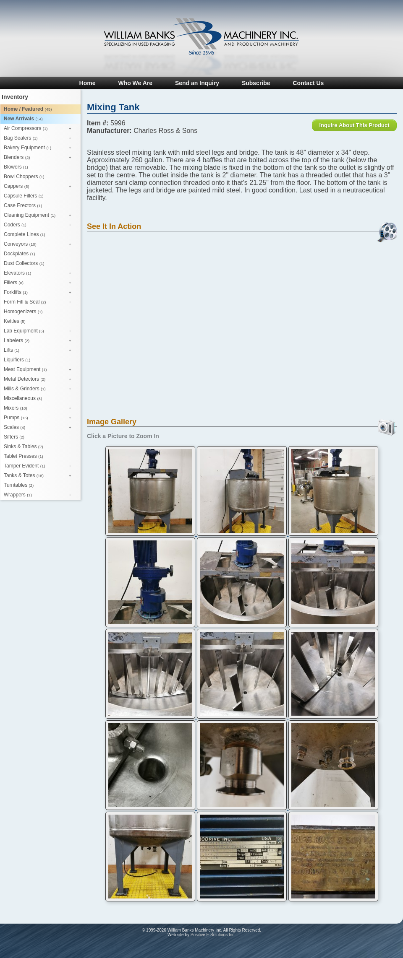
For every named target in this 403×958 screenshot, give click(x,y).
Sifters (14, 437)
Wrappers (40, 495)
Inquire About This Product (354, 125)
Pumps (40, 418)
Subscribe (256, 83)
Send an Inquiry (197, 83)
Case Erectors (23, 205)
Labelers (40, 341)
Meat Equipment (40, 369)
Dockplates (19, 254)
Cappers (40, 186)
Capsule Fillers (23, 196)
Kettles (15, 321)
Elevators (40, 273)
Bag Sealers (40, 138)
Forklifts (40, 292)
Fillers (40, 283)
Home (87, 83)
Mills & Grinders (40, 389)
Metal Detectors (40, 379)
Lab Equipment (40, 331)
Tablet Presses (23, 456)
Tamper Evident (40, 466)
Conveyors (40, 244)
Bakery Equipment (40, 148)
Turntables (19, 485)
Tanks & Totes (40, 476)
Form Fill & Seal (40, 302)
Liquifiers (17, 360)
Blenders (40, 157)
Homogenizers (23, 311)
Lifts (40, 350)
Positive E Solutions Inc (213, 934)
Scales (40, 427)
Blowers (16, 167)
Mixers (40, 408)
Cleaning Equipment (40, 215)
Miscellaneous (23, 398)
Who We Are (135, 83)
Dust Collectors (24, 263)
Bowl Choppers (24, 176)
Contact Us (308, 83)
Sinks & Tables (23, 446)
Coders (40, 225)
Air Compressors (40, 128)
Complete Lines (24, 234)
